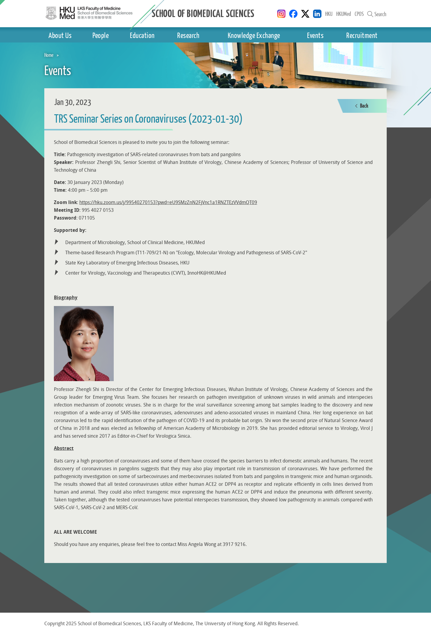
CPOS (359, 13)
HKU (329, 13)
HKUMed (343, 13)
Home (49, 55)
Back (361, 106)
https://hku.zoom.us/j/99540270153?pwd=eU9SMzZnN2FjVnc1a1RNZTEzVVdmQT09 (168, 202)
